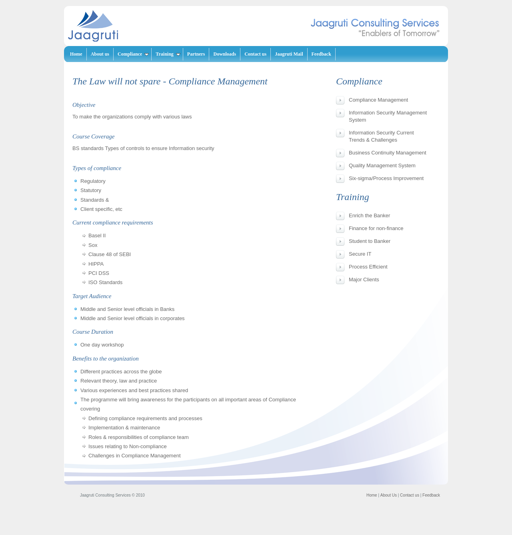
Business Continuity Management (387, 153)
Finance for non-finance (376, 228)
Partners (196, 54)
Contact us (255, 54)
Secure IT (360, 254)
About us (100, 54)
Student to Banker (369, 241)
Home (76, 54)
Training (168, 54)
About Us (388, 495)
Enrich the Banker (369, 215)
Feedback (321, 54)
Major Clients (364, 280)
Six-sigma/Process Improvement (386, 178)
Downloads (224, 54)
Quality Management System (382, 165)
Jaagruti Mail (289, 54)
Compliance (133, 54)
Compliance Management (378, 100)
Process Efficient (368, 267)
